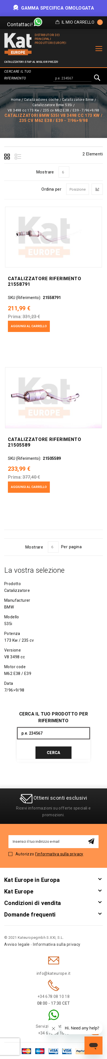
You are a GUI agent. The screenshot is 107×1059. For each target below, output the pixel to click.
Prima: (15, 316)
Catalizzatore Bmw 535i (52, 105)
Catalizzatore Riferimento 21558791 (44, 281)
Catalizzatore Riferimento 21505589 (44, 442)
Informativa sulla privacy (57, 944)
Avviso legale (17, 944)
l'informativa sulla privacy (59, 854)
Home (16, 100)
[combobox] (72, 78)
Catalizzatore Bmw (78, 100)
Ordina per (51, 189)
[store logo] (18, 44)
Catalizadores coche (41, 100)
